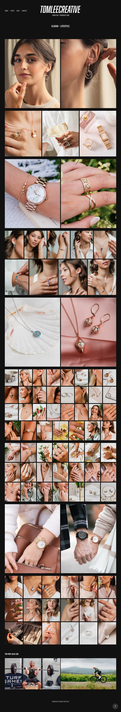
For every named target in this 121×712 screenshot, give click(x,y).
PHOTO (12, 11)
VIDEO (6, 11)
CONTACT (24, 11)
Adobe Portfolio (64, 702)
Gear (18, 11)
